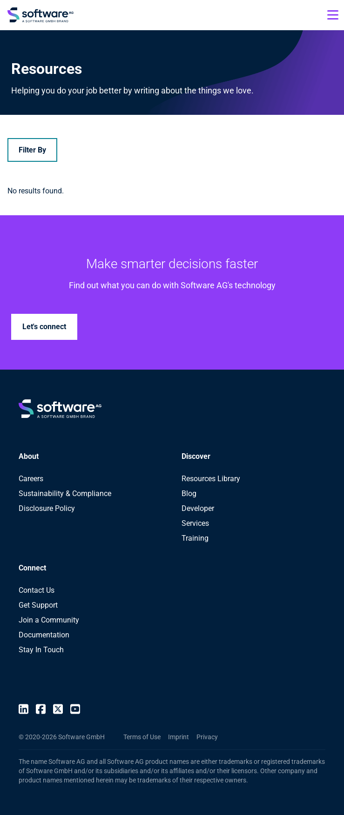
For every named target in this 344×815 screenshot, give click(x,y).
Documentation (44, 634)
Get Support (38, 605)
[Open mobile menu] (333, 15)
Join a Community (49, 620)
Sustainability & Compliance (65, 493)
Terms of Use (142, 737)
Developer (198, 508)
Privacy (207, 737)
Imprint (178, 737)
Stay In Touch (41, 649)
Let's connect (44, 326)
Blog (189, 493)
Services (195, 523)
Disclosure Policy (47, 508)
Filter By (32, 150)
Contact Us (36, 590)
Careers (31, 478)
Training (195, 538)
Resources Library (211, 478)
